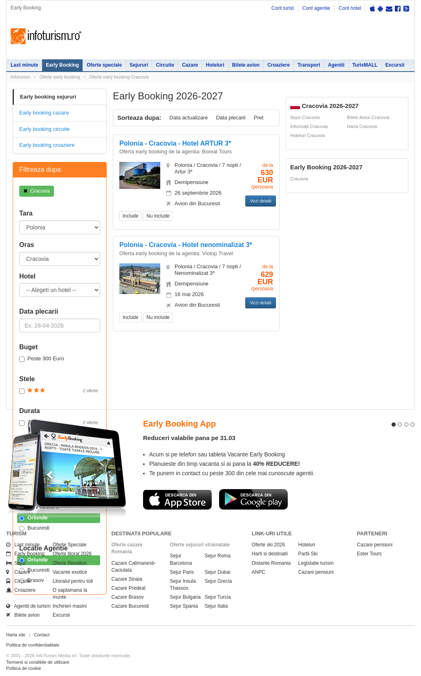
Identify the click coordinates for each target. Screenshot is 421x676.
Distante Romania (271, 563)
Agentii (336, 65)
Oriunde (33, 517)
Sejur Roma (218, 556)
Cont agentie (316, 8)
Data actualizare (189, 118)
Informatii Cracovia (309, 126)
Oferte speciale (104, 65)
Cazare (190, 65)
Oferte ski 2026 (268, 545)
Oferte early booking (60, 76)
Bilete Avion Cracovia (368, 117)
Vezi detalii (260, 200)
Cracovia (36, 191)
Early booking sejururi (48, 97)
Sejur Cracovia (305, 117)
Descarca (177, 499)
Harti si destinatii (270, 554)
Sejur (16, 563)
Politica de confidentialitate (32, 644)
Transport (309, 65)
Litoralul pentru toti (73, 581)
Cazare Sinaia (127, 579)
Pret (259, 118)
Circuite (165, 65)
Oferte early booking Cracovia (119, 76)
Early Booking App (179, 423)
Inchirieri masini (70, 606)
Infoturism (46, 36)
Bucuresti (34, 528)
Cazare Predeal (129, 588)
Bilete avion (246, 65)
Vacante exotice (70, 572)
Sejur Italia (216, 606)
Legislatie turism (316, 563)
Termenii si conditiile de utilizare (37, 662)
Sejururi (139, 65)
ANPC (258, 572)
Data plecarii (230, 118)
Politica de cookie (23, 668)
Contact (41, 634)
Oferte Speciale (70, 545)
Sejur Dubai (218, 572)
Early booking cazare (44, 113)
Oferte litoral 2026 (72, 554)
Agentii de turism (28, 606)
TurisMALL (365, 65)
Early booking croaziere (47, 145)
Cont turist (282, 8)
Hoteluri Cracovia (307, 135)
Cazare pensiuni (316, 572)
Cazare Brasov (128, 597)
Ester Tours (369, 554)
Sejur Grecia (218, 581)
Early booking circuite (44, 129)
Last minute (24, 65)
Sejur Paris (182, 572)
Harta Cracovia (362, 126)
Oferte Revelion (70, 563)
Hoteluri (215, 65)
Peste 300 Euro (41, 358)
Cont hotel (350, 8)
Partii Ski (308, 554)
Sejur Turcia (218, 597)
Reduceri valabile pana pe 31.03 (189, 437)
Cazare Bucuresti (130, 606)
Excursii (395, 65)
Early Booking (62, 65)
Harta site (15, 634)
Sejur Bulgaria (185, 597)
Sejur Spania (184, 606)
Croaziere (278, 65)
